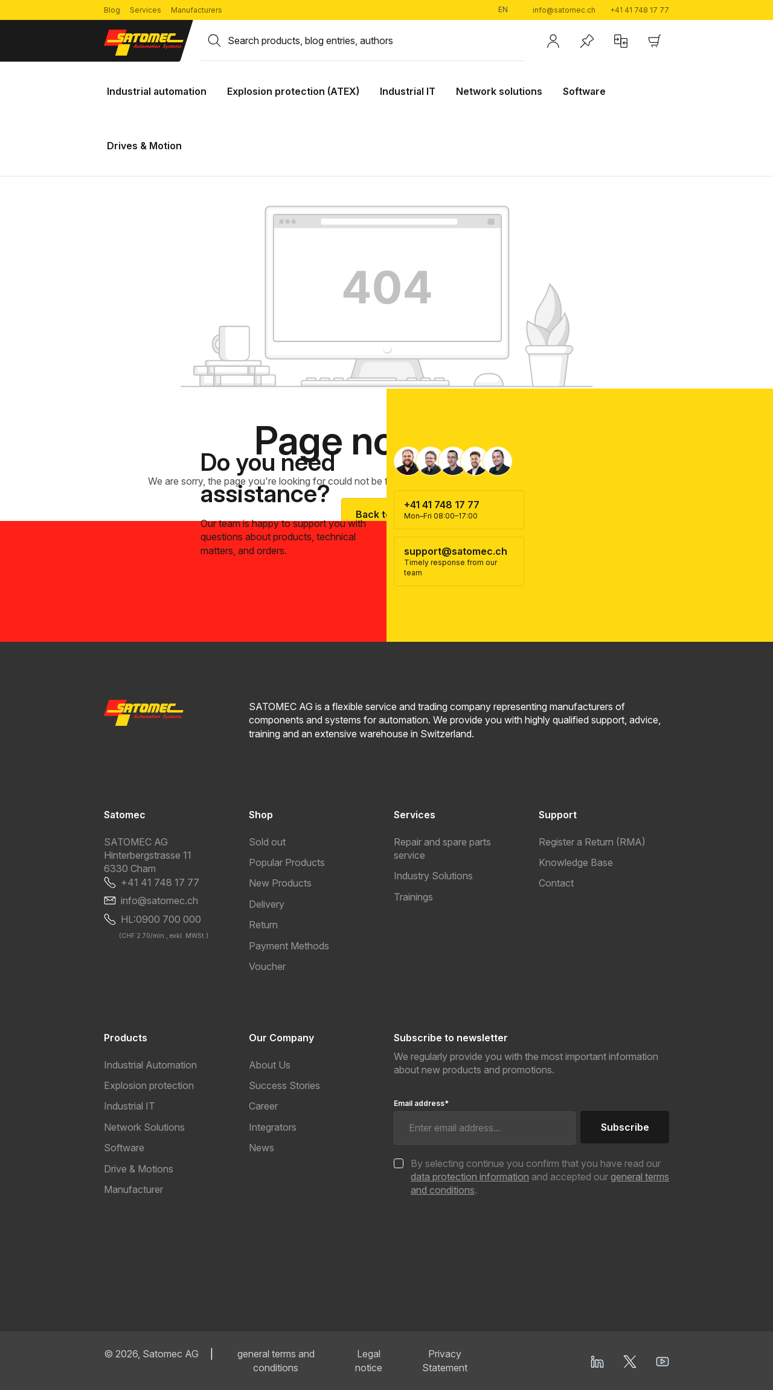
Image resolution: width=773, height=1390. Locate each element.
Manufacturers (196, 10)
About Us (269, 1065)
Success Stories (284, 1085)
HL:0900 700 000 (161, 919)
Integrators (273, 1127)
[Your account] (553, 41)
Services (145, 10)
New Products (280, 883)
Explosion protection (149, 1085)
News (261, 1148)
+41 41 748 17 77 (639, 10)
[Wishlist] (587, 41)
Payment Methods (289, 946)
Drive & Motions (138, 1169)
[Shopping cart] (654, 41)
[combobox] (376, 40)
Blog (112, 10)
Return (263, 925)
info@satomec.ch (564, 10)
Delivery (266, 904)
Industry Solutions (433, 876)
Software (124, 1148)
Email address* (421, 1103)
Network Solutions (144, 1127)
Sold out (267, 842)
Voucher (267, 966)
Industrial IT (129, 1106)
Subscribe (625, 1127)
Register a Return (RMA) (592, 842)
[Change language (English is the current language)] (508, 10)
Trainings (413, 897)
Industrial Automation (150, 1065)
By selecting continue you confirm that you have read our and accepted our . (540, 1177)
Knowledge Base (576, 862)
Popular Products (287, 862)
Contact (556, 883)
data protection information (470, 1177)
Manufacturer (133, 1189)
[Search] (214, 40)
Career (263, 1106)
